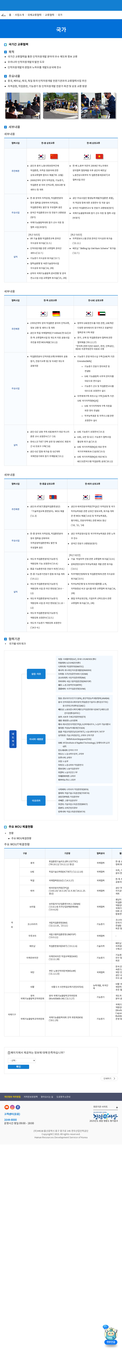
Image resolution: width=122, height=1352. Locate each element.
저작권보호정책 (31, 1096)
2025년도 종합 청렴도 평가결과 (103, 1121)
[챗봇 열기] (111, 1337)
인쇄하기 (107, 1078)
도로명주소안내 (63, 1096)
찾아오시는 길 (47, 1096)
